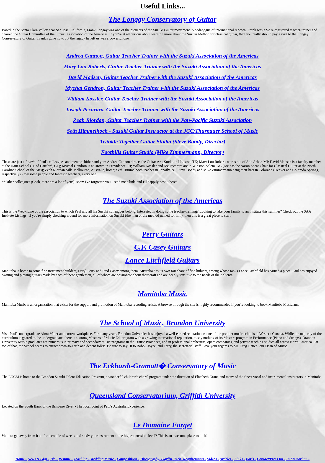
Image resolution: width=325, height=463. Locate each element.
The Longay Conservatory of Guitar (163, 19)
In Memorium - (298, 459)
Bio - (54, 459)
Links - (239, 459)
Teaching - (82, 459)
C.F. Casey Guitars (162, 247)
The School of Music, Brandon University (162, 323)
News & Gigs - (38, 459)
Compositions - (128, 459)
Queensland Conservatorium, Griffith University (162, 395)
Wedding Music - (103, 459)
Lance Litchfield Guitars (162, 260)
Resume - (66, 459)
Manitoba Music (162, 293)
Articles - (226, 459)
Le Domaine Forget (162, 425)
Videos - (213, 459)
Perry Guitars (162, 234)
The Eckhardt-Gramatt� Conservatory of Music (162, 366)
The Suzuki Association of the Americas (162, 200)
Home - (21, 459)
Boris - (251, 459)
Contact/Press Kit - (271, 459)
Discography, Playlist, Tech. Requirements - (173, 459)
